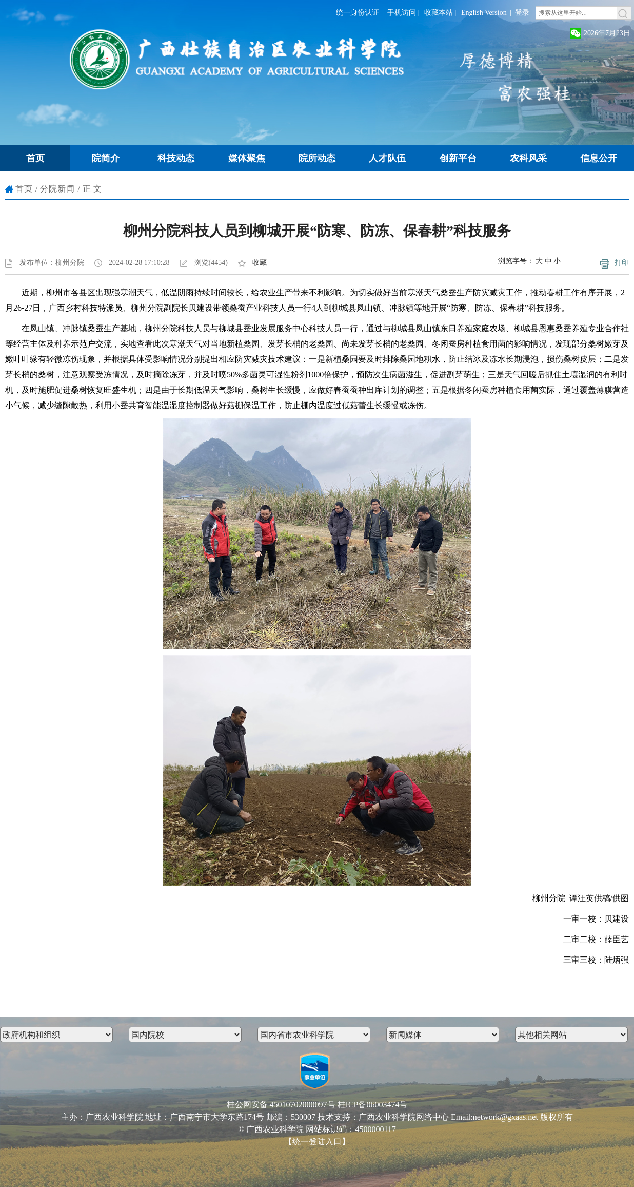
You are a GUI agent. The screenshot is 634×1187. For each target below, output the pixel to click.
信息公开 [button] (598, 158)
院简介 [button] (106, 158)
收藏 (259, 262)
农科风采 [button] (528, 158)
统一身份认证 (357, 12)
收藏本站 (438, 12)
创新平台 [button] (458, 158)
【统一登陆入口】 (317, 1141)
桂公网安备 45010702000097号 (281, 1104)
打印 (622, 262)
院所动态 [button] (317, 158)
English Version (484, 12)
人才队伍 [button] (387, 158)
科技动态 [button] (175, 158)
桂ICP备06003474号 (373, 1104)
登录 (522, 12)
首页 (24, 188)
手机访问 (401, 12)
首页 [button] (35, 158)
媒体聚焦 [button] (246, 158)
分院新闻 (57, 188)
